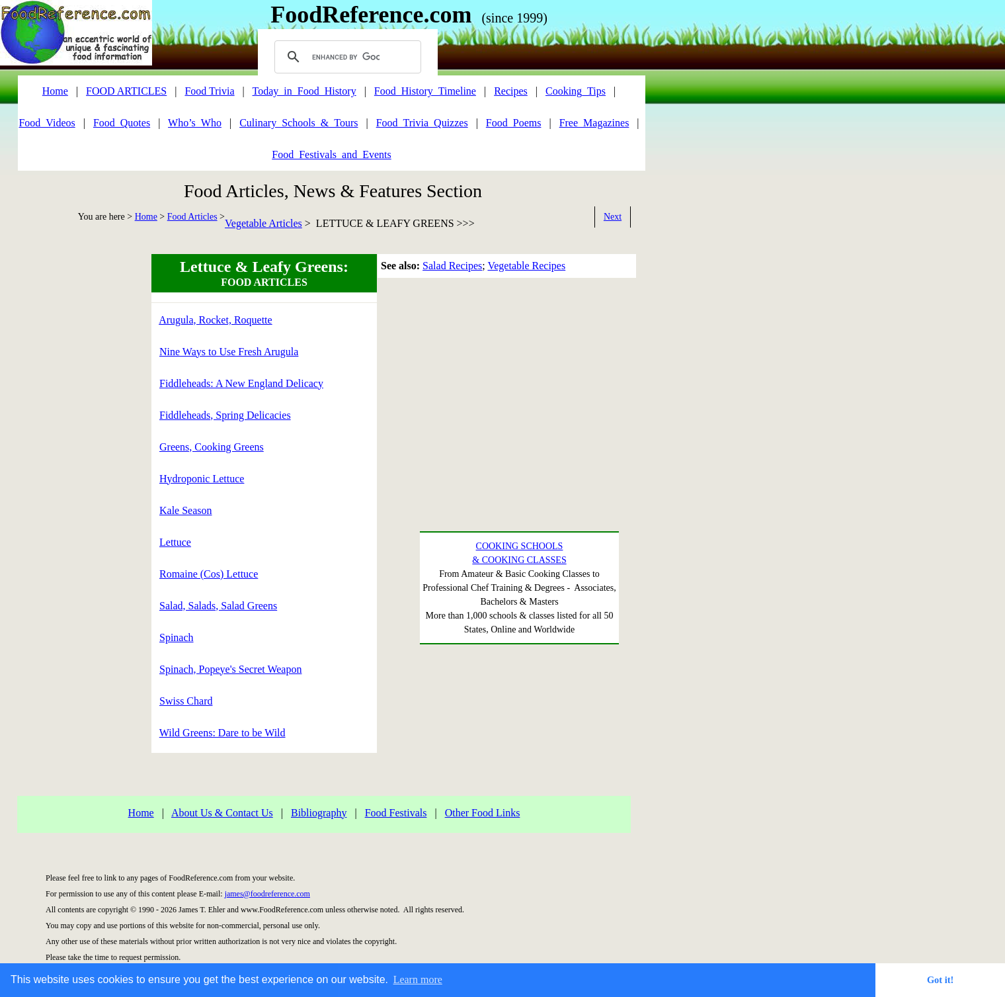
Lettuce (175, 542)
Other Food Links (482, 812)
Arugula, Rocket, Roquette (215, 319)
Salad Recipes (452, 265)
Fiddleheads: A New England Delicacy (241, 383)
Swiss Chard (185, 701)
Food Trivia (209, 91)
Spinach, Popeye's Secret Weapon (230, 669)
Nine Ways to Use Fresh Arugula (228, 351)
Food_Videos (47, 122)
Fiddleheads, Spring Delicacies (225, 415)
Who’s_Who (194, 122)
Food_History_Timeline (425, 91)
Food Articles (192, 217)
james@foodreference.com (267, 893)
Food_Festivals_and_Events (331, 154)
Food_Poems (514, 122)
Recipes (511, 91)
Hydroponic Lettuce (201, 478)
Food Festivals (396, 812)
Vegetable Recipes (526, 265)
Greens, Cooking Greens (211, 447)
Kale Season (185, 510)
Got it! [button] (940, 980)
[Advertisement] (56, 452)
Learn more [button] (417, 979)
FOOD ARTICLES (126, 91)
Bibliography (318, 812)
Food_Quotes (121, 122)
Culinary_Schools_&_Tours (298, 122)
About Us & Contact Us (222, 812)
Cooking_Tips (575, 91)
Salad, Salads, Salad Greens (218, 605)
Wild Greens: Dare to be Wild (222, 732)
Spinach (176, 637)
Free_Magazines (594, 122)
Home (146, 217)
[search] (346, 57)
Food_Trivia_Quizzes (422, 122)
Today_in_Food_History (304, 91)
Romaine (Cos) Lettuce (208, 574)
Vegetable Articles (263, 223)
